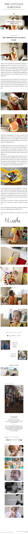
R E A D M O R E (13, 430)
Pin (19, 335)
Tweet (15, 335)
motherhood (12, 332)
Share (9, 335)
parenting (19, 332)
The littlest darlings (14, 6)
